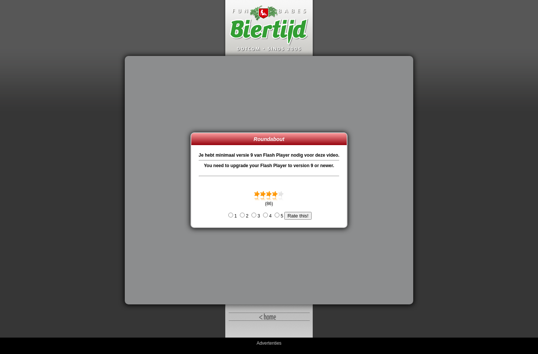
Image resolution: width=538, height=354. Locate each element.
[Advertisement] (159, 180)
